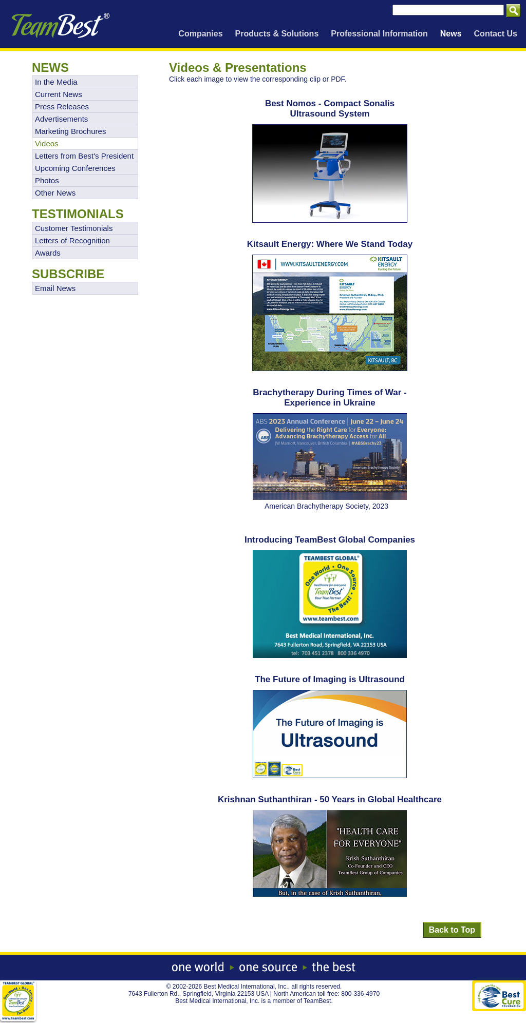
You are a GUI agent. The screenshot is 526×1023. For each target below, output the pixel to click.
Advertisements (61, 118)
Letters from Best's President (84, 155)
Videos (47, 143)
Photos (47, 180)
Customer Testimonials (73, 228)
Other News (55, 192)
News (451, 33)
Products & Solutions (277, 33)
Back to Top (452, 929)
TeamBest (317, 1001)
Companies (200, 33)
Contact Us (495, 33)
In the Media (56, 82)
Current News (58, 94)
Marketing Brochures (70, 131)
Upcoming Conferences (75, 168)
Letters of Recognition (72, 240)
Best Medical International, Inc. (246, 986)
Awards (48, 252)
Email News (55, 288)
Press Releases (62, 106)
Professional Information (379, 33)
